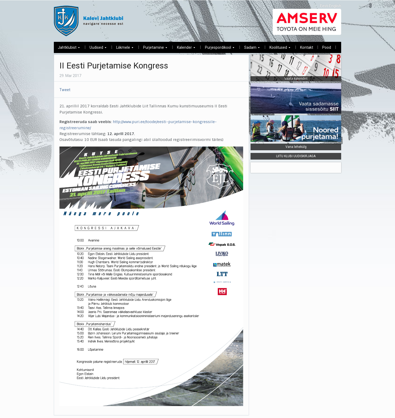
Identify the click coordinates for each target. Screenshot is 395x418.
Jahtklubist (67, 48)
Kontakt (306, 47)
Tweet (64, 90)
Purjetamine (153, 48)
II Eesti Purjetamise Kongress (113, 65)
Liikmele (122, 48)
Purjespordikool (217, 48)
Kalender (184, 48)
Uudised (96, 48)
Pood (326, 47)
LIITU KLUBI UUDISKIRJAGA (296, 156)
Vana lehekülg (296, 147)
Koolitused (277, 48)
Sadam (250, 48)
